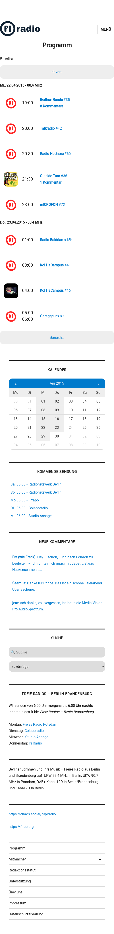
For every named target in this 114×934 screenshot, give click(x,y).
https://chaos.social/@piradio (32, 816)
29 (43, 438)
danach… (57, 339)
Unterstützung (20, 883)
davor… (57, 72)
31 (29, 403)
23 (57, 429)
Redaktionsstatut (22, 872)
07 (29, 412)
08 (43, 412)
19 (98, 420)
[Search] (57, 654)
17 (71, 420)
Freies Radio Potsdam (40, 726)
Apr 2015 (57, 385)
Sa (85, 394)
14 (29, 420)
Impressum (17, 905)
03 (71, 403)
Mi (43, 394)
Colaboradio (34, 732)
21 (29, 429)
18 (85, 420)
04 (85, 403)
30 (16, 403)
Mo (15, 394)
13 (16, 420)
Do (57, 394)
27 (16, 438)
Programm (17, 850)
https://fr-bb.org (21, 828)
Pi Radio (35, 745)
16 (57, 420)
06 (16, 412)
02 (57, 403)
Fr (70, 394)
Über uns (16, 894)
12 (98, 412)
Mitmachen (18, 861)
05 (98, 403)
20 (16, 429)
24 (71, 429)
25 (85, 429)
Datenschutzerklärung (26, 916)
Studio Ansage (36, 739)
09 (57, 412)
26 (98, 429)
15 (43, 420)
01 (43, 403)
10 (71, 412)
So (98, 394)
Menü (106, 29)
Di (29, 394)
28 (29, 438)
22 (43, 429)
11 (85, 412)
